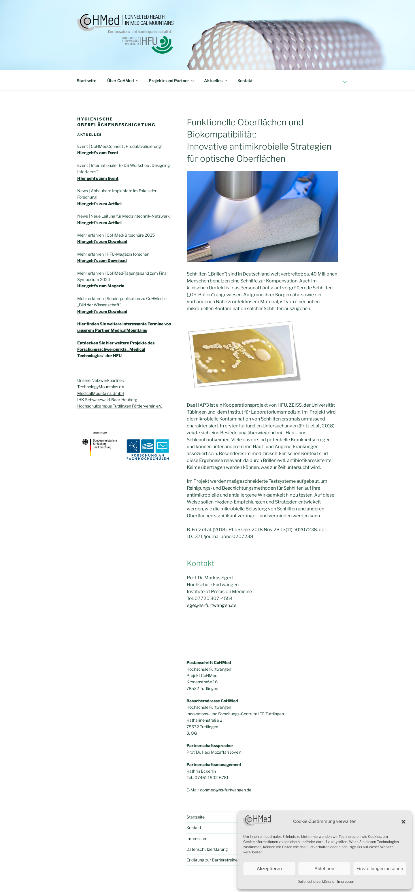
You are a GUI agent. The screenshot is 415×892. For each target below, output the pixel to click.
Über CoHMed (123, 80)
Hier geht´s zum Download (102, 311)
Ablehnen (324, 868)
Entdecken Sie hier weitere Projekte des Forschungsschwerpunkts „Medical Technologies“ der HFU (115, 349)
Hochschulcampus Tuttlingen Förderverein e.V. (119, 405)
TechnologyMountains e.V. (101, 386)
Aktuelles (216, 80)
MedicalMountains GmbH (100, 393)
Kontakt (245, 80)
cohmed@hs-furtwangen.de (225, 789)
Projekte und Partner (172, 80)
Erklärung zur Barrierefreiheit (213, 859)
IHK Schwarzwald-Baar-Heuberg (107, 399)
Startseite (86, 80)
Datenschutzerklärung (315, 881)
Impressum (346, 881)
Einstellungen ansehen (379, 868)
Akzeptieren (269, 868)
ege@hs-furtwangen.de (211, 605)
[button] (403, 822)
